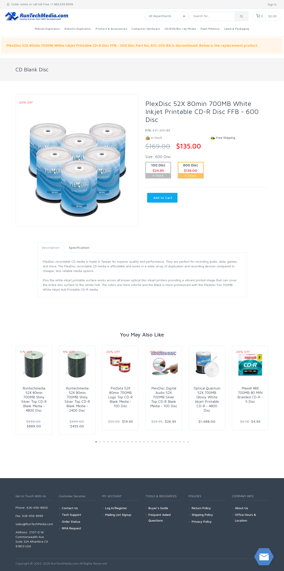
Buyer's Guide (158, 508)
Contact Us (70, 508)
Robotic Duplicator (78, 28)
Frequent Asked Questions (159, 517)
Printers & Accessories (111, 28)
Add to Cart (162, 197)
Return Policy (201, 508)
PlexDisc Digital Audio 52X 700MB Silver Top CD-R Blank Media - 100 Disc (163, 397)
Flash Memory (210, 28)
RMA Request (71, 528)
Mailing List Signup (118, 514)
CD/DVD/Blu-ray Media (180, 28)
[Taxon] (167, 16)
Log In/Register (116, 508)
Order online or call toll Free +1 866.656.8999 (40, 4)
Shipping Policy (202, 514)
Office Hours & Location (245, 517)
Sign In (272, 4)
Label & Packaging (236, 28)
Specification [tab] (79, 247)
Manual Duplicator (47, 28)
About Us (241, 508)
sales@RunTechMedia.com (34, 524)
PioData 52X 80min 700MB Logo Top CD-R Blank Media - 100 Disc (120, 397)
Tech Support (71, 514)
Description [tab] (51, 247)
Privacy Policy (202, 521)
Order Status (71, 521)
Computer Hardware (146, 28)
